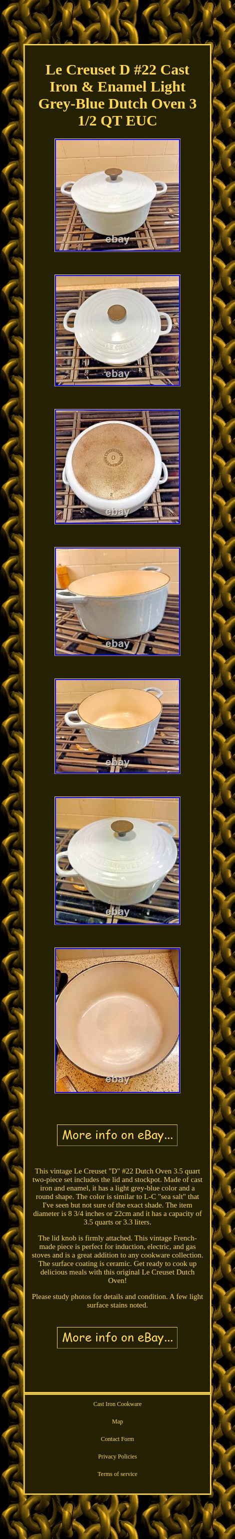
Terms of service (118, 1474)
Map (117, 1421)
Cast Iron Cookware (118, 1404)
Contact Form (117, 1439)
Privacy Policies (117, 1456)
